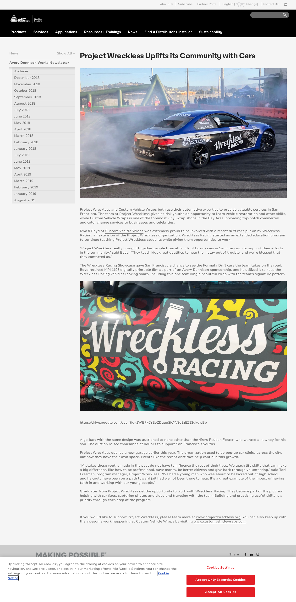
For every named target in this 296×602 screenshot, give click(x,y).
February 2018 (26, 142)
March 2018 (23, 135)
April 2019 (22, 174)
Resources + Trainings (102, 32)
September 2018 (27, 97)
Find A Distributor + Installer (168, 32)
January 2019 (25, 194)
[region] (148, 579)
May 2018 (22, 123)
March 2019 (23, 181)
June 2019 (22, 161)
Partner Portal (207, 4)
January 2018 (25, 148)
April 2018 (22, 129)
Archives (21, 71)
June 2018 (22, 116)
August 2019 (24, 200)
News (132, 32)
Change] (252, 4)
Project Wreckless (134, 214)
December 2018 (26, 77)
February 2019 (26, 187)
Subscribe (185, 4)
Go (282, 15)
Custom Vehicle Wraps (124, 231)
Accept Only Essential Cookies (220, 580)
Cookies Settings (220, 567)
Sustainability (210, 32)
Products (18, 32)
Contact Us (271, 4)
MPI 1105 (111, 269)
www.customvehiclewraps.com (220, 521)
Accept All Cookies (220, 592)
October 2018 (25, 90)
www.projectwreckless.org (218, 517)
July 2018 (21, 110)
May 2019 (22, 168)
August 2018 (24, 103)
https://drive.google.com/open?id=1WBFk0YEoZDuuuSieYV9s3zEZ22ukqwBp (143, 422)
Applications (66, 32)
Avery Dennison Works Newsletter (39, 62)
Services (40, 32)
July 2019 (21, 155)
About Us (166, 4)
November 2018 (27, 84)
